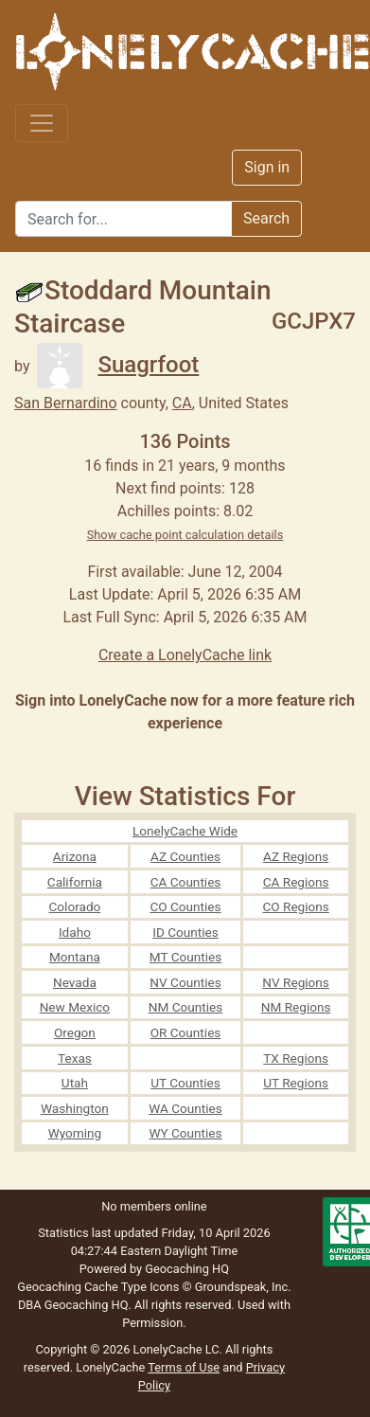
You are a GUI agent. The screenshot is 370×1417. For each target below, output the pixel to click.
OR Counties (185, 1032)
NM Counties (186, 1006)
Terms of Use (184, 1367)
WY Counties (185, 1132)
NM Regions (296, 1006)
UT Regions (295, 1082)
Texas (75, 1058)
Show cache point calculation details (185, 535)
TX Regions (295, 1058)
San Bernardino (65, 403)
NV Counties (185, 982)
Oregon (75, 1032)
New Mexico (75, 1006)
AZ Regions (295, 856)
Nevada (75, 982)
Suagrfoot (118, 364)
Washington (75, 1108)
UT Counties (185, 1082)
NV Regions (295, 982)
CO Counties (185, 906)
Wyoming (75, 1132)
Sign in (267, 167)
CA (182, 403)
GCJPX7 (314, 321)
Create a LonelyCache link (185, 655)
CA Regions (296, 881)
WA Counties (185, 1108)
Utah (75, 1082)
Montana (74, 956)
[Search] (123, 219)
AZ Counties (185, 856)
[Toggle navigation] (41, 123)
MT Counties (185, 956)
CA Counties (185, 881)
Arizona (75, 856)
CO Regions (295, 906)
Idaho (75, 932)
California (74, 881)
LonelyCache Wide (185, 830)
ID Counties (185, 932)
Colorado (74, 906)
